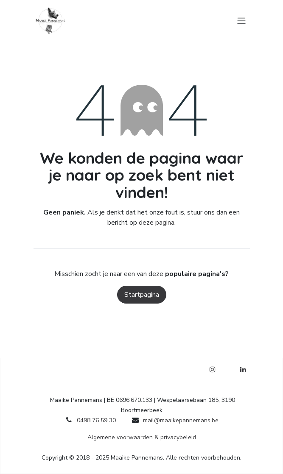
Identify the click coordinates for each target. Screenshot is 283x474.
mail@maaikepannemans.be (181, 420)
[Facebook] (228, 369)
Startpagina (141, 294)
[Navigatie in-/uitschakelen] (241, 20)
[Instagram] (212, 369)
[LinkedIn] (243, 369)
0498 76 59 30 (96, 420)
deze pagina (156, 222)
